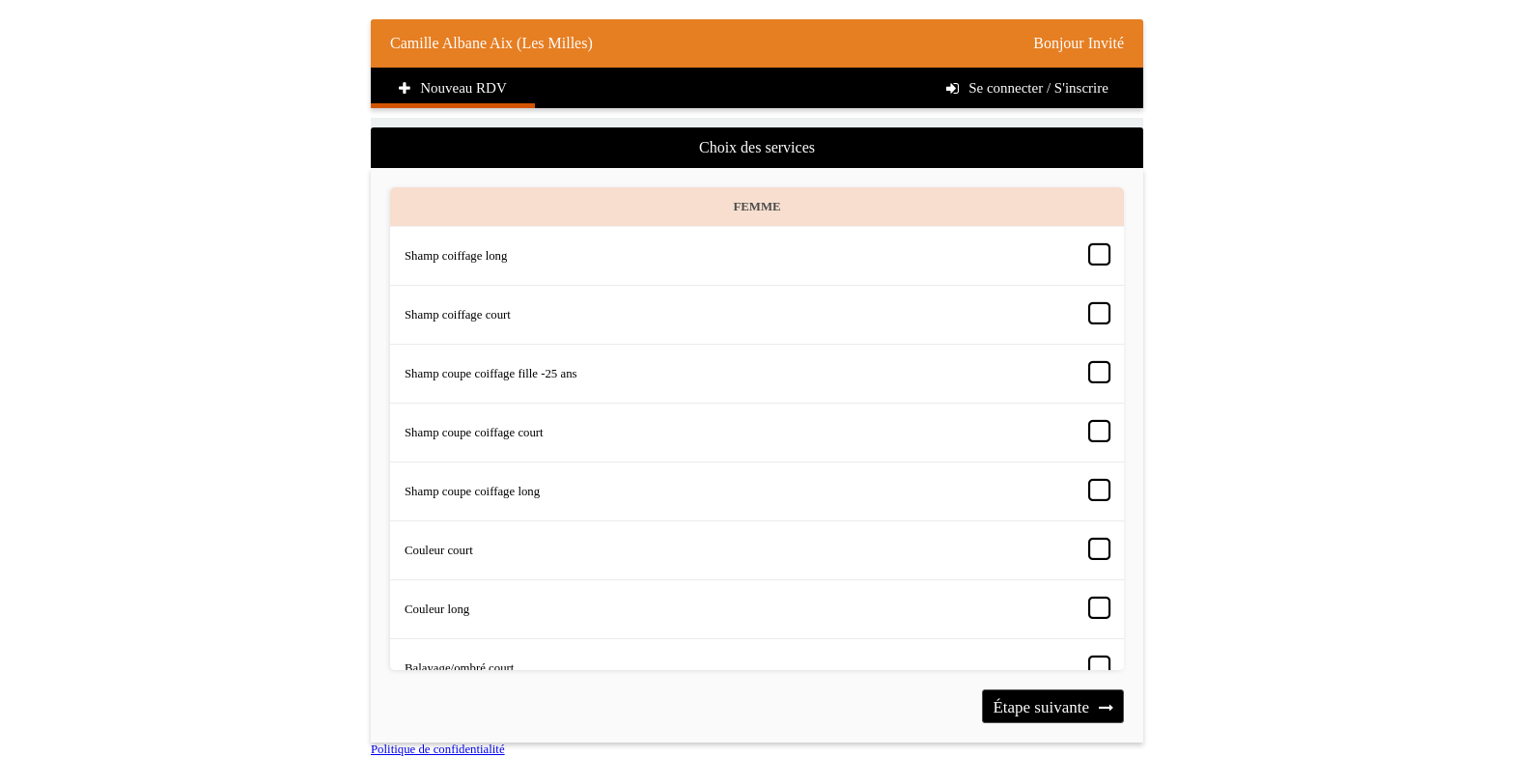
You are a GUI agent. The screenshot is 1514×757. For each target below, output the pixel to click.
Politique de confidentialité (438, 749)
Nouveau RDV (453, 88)
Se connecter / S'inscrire (1027, 88)
